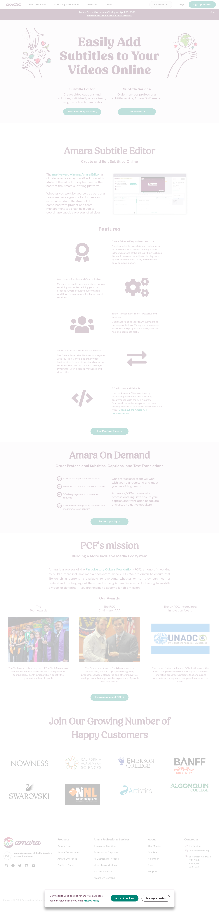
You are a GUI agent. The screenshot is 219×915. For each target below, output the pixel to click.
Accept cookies (124, 898)
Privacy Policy (91, 900)
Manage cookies (155, 898)
